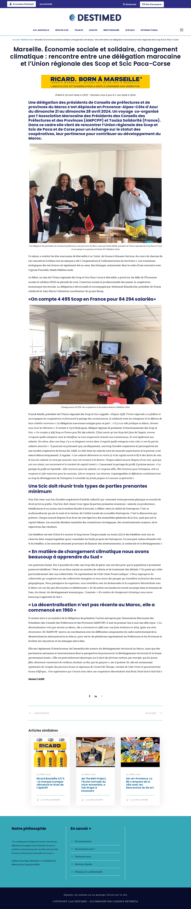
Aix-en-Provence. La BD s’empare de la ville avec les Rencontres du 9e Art (140, 783)
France (79, 30)
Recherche (129, 4)
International (149, 30)
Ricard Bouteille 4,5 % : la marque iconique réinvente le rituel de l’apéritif (50, 783)
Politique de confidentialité (88, 871)
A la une (45, 800)
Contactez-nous (83, 856)
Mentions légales (83, 864)
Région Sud (62, 30)
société (99, 800)
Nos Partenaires (152, 4)
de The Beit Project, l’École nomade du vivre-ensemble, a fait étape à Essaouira (93, 785)
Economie (55, 800)
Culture (144, 800)
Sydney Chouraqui (20, 860)
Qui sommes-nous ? (85, 848)
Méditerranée (111, 30)
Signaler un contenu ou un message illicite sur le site (95, 895)
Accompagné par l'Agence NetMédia (114, 901)
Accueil (16, 39)
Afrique (130, 30)
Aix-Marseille (41, 30)
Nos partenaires (83, 841)
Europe (93, 30)
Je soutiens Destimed (21, 4)
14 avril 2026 (44, 774)
